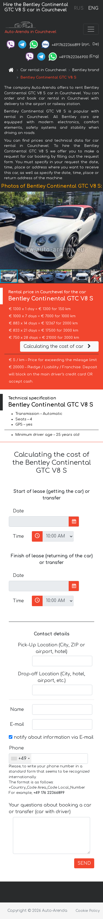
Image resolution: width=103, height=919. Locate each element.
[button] (98, 230)
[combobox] (20, 759)
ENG (93, 8)
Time (18, 536)
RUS (78, 8)
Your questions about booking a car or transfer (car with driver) (50, 808)
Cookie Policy (88, 911)
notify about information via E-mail (51, 737)
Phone (16, 748)
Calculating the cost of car (58, 346)
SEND (84, 863)
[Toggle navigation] (91, 29)
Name (17, 709)
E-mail (17, 724)
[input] (39, 521)
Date (18, 511)
